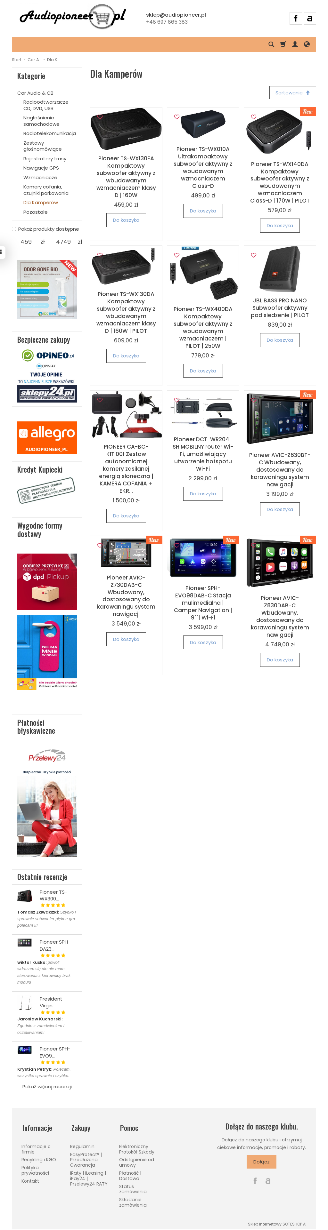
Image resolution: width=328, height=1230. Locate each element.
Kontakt (30, 1178)
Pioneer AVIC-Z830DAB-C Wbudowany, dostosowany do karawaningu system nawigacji (280, 617)
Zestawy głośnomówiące (42, 146)
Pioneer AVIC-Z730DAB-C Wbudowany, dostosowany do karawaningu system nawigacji (126, 596)
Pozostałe (35, 212)
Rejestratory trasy (44, 158)
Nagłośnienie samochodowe (41, 120)
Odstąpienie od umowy (136, 1160)
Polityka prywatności (35, 1168)
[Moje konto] (295, 44)
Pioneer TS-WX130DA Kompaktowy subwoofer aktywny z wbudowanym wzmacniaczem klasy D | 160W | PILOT (126, 313)
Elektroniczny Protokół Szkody (136, 1147)
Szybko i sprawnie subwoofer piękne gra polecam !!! (46, 919)
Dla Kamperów (40, 202)
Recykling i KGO (38, 1157)
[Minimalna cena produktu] (26, 241)
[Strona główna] (73, 18)
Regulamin (82, 1144)
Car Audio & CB (35, 93)
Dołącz (261, 1161)
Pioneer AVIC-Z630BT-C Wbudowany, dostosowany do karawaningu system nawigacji (279, 470)
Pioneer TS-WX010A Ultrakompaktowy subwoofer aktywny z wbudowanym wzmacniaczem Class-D (203, 168)
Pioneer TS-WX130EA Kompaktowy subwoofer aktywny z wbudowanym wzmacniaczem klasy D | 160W (126, 177)
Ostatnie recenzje (42, 876)
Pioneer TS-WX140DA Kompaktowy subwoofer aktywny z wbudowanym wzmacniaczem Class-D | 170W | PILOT (280, 183)
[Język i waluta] (307, 44)
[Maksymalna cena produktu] (63, 241)
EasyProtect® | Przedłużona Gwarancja (86, 1157)
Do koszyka (126, 220)
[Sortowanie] (292, 93)
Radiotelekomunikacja (49, 133)
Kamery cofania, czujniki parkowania (46, 189)
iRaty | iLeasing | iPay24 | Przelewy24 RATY (89, 1176)
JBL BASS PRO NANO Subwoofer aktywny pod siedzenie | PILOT (280, 308)
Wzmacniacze (40, 177)
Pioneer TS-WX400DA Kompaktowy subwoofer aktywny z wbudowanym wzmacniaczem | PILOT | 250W (203, 328)
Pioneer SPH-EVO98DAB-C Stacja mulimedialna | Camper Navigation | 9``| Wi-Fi (203, 603)
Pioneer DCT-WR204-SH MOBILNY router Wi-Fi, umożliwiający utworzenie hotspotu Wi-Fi (203, 454)
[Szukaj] (271, 44)
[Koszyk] (283, 44)
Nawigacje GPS (41, 167)
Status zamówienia (133, 1187)
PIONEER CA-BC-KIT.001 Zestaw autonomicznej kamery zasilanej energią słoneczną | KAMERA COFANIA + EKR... (126, 469)
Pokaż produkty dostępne (45, 229)
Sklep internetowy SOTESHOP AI (277, 1221)
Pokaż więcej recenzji (47, 1086)
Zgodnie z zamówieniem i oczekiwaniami (40, 1026)
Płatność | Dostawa (130, 1173)
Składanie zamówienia (133, 1200)
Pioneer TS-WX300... (53, 895)
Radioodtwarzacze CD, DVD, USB (46, 105)
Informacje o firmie (36, 1147)
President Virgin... (51, 1002)
